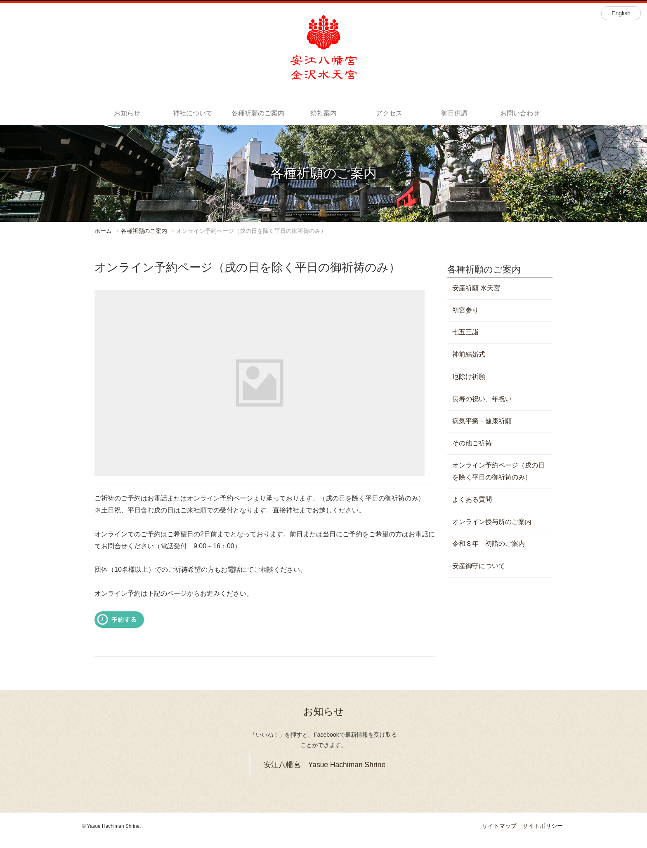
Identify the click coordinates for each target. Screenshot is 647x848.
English (621, 13)
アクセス (389, 113)
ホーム (103, 231)
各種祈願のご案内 (257, 113)
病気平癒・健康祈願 (482, 421)
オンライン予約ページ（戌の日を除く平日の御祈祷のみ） (498, 471)
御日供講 (454, 113)
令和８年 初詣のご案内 (488, 543)
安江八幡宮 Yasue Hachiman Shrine (324, 765)
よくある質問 (472, 499)
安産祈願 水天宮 (476, 287)
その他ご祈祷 (472, 442)
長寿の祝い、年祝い (482, 398)
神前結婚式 (468, 354)
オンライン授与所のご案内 (491, 521)
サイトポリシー (542, 825)
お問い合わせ (520, 113)
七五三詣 (465, 332)
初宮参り (465, 310)
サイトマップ (499, 825)
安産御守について (478, 565)
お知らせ (127, 113)
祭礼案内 (323, 113)
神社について (193, 113)
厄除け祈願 (468, 376)
